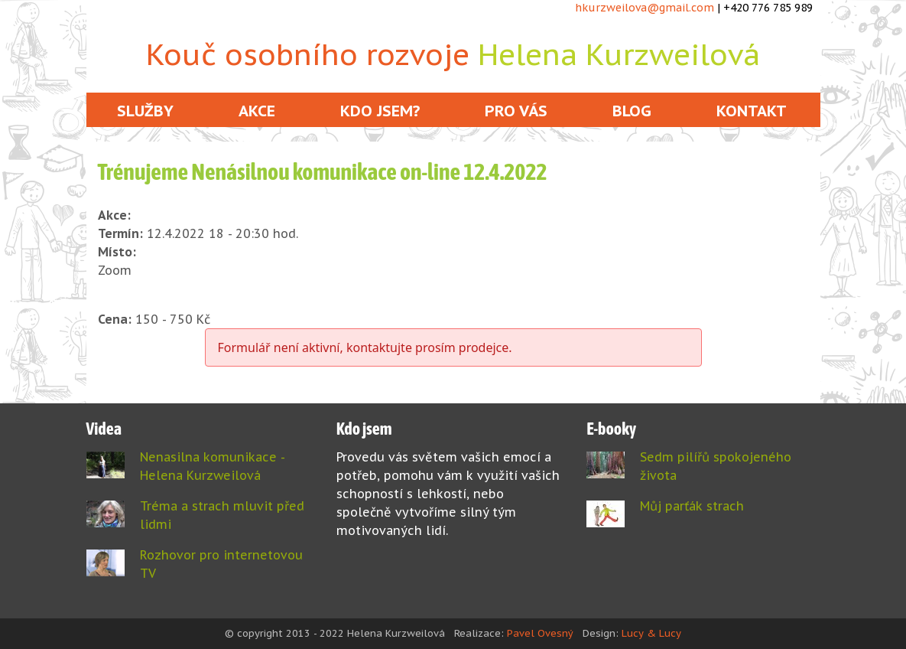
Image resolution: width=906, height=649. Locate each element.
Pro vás (516, 111)
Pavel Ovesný (540, 633)
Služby (145, 111)
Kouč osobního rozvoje (453, 54)
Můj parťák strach (692, 506)
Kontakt (751, 111)
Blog (631, 111)
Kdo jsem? (380, 111)
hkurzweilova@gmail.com (644, 8)
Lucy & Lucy (651, 633)
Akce (257, 111)
